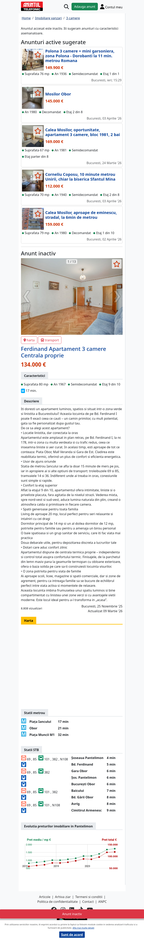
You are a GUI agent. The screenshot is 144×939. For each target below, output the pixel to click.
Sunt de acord (72, 934)
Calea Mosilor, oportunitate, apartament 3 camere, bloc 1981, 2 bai (82, 132)
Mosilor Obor (58, 94)
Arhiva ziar (63, 897)
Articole (44, 897)
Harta (28, 620)
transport (50, 340)
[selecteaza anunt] (38, 54)
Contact (88, 901)
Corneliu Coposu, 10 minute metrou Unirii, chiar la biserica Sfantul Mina (80, 177)
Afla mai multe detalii (83, 927)
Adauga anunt (84, 6)
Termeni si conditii (88, 897)
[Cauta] (66, 7)
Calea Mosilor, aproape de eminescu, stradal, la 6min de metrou (81, 215)
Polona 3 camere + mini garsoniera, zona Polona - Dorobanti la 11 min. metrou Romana (79, 55)
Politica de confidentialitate (57, 901)
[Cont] (111, 6)
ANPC (102, 901)
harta (29, 340)
